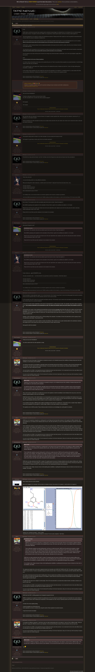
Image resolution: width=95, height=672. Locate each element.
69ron (17, 358)
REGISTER (80, 7)
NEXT (17, 23)
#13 (23, 378)
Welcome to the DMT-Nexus (16, 21)
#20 (23, 637)
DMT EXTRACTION (25, 21)
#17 (23, 536)
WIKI (17, 19)
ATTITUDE (36, 19)
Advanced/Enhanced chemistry (34, 21)
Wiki (52, 107)
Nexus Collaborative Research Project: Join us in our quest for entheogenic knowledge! (52, 143)
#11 (23, 337)
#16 (23, 479)
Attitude (54, 107)
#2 (23, 91)
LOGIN (75, 7)
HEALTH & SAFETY (24, 19)
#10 (23, 292)
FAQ (14, 19)
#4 (23, 134)
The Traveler (17, 91)
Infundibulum (17, 27)
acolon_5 (17, 174)
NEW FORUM (33, 1)
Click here (41, 76)
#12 (23, 358)
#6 (23, 174)
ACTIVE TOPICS (79, 19)
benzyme (17, 479)
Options (81, 25)
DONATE (23, 7)
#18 (23, 592)
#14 (23, 417)
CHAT (14, 7)
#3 (23, 114)
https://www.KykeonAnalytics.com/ (31, 86)
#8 (23, 223)
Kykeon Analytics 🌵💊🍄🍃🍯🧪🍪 (32, 83)
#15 (23, 442)
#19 (23, 620)
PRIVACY (18, 7)
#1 (23, 27)
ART (31, 19)
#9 (23, 252)
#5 (23, 154)
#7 (23, 199)
